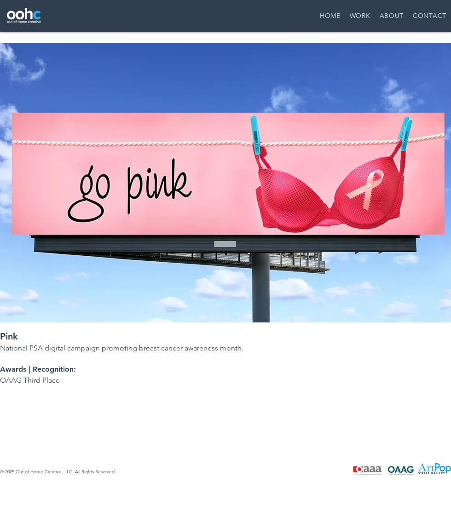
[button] (225, 182)
